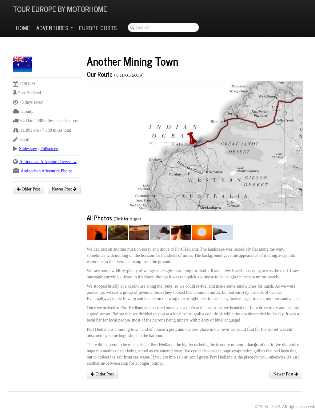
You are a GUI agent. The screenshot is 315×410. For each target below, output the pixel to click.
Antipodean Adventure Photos (47, 171)
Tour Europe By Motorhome (60, 9)
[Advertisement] (125, 38)
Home (23, 27)
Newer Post (64, 189)
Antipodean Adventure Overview (48, 161)
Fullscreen (49, 148)
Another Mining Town (132, 61)
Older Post (28, 189)
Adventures (54, 27)
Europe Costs (98, 27)
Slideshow (28, 148)
